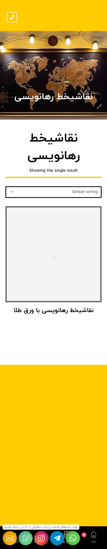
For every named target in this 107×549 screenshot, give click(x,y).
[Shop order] (53, 192)
